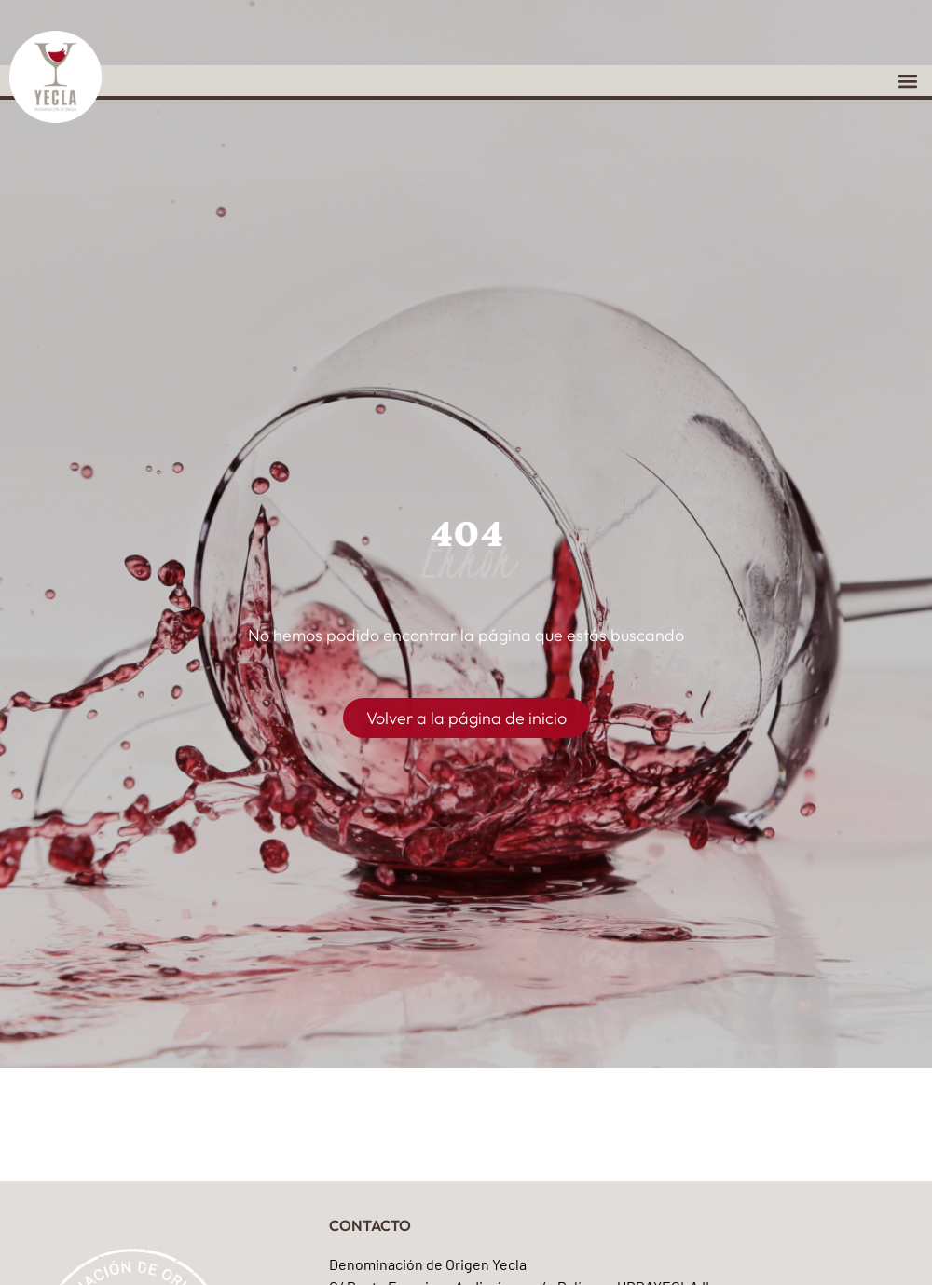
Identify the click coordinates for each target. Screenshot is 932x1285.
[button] (907, 80)
